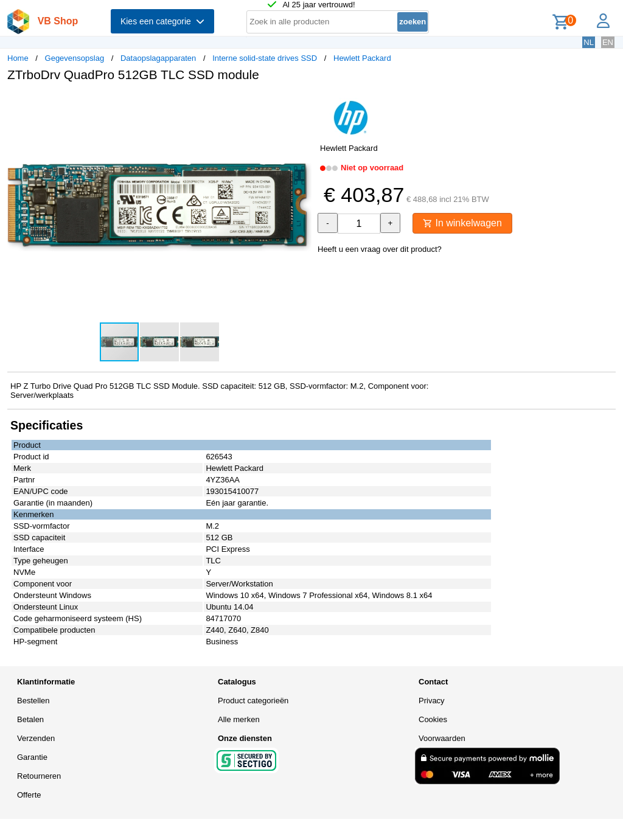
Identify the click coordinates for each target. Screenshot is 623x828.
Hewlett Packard (362, 58)
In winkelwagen (462, 223)
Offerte (29, 794)
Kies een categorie (162, 21)
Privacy (432, 700)
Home (18, 58)
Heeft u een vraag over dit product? (380, 249)
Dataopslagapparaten (158, 58)
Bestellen (33, 700)
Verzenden (36, 738)
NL (588, 42)
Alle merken (239, 719)
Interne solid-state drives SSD (264, 58)
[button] (300, 104)
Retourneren (39, 776)
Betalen (30, 719)
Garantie (32, 757)
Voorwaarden (442, 738)
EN (607, 42)
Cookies (433, 719)
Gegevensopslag (75, 58)
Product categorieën (253, 700)
